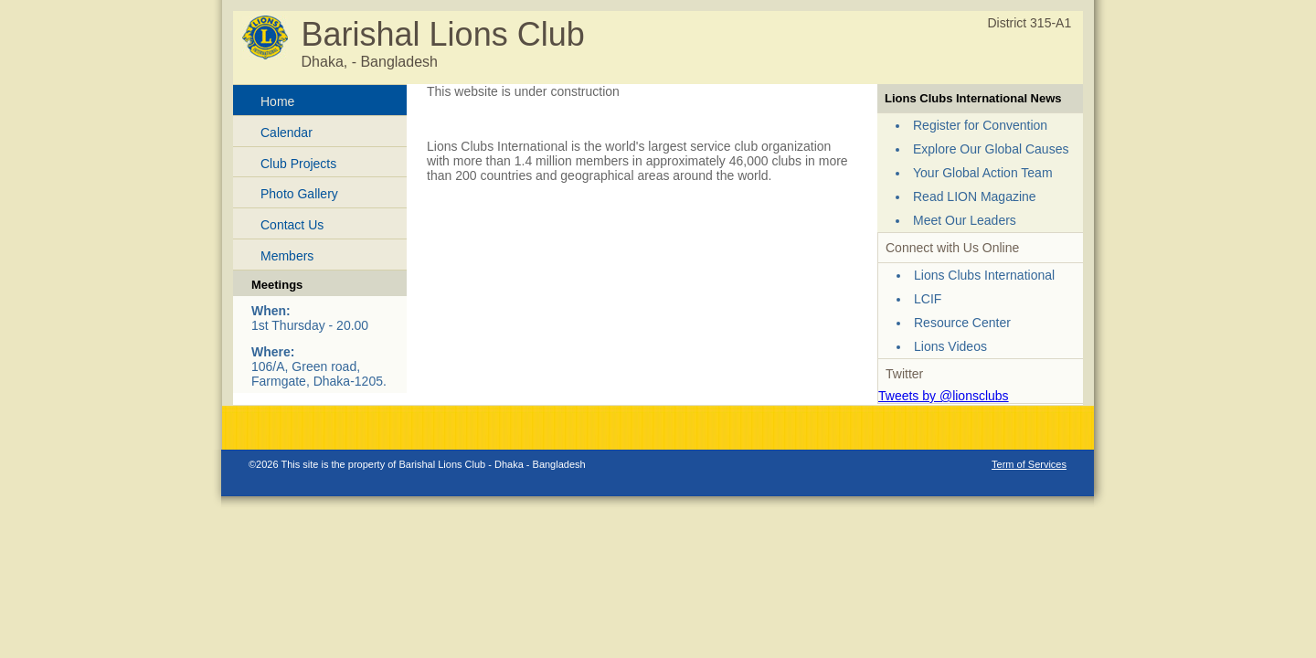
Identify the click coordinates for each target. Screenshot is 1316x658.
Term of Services (1029, 464)
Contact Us (292, 225)
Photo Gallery (299, 193)
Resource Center (962, 322)
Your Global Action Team (983, 172)
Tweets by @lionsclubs (943, 395)
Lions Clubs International (984, 275)
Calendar (286, 132)
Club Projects (298, 163)
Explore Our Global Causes (990, 149)
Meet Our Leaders (964, 220)
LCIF (927, 299)
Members (286, 256)
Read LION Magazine (974, 196)
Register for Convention (980, 125)
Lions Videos (950, 346)
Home (277, 101)
